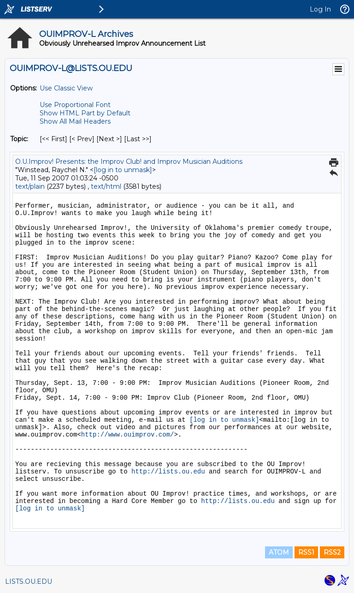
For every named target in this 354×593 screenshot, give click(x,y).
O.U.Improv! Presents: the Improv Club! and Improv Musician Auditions (128, 161)
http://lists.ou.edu (168, 471)
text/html (106, 186)
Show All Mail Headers (75, 121)
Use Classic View (66, 88)
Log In (320, 9)
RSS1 (306, 552)
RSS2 (332, 552)
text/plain (30, 186)
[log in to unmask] (123, 170)
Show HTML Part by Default (85, 113)
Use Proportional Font (75, 105)
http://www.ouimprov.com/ (127, 434)
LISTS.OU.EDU (28, 581)
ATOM (279, 552)
